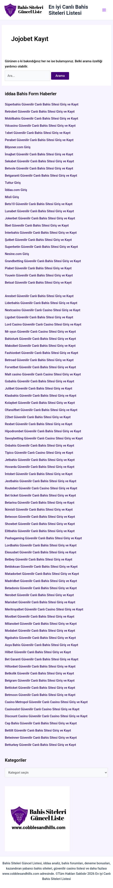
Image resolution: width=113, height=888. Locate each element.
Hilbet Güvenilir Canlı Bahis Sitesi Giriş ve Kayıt (38, 652)
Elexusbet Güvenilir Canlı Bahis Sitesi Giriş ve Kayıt (40, 552)
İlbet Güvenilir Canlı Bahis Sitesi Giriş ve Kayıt (37, 225)
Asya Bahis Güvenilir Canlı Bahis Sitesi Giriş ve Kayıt (41, 645)
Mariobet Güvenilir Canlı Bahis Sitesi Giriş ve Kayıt (40, 602)
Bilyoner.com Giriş (17, 147)
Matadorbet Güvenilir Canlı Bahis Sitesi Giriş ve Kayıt (42, 574)
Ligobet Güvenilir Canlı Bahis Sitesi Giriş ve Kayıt (39, 317)
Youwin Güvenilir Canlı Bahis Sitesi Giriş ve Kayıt (39, 275)
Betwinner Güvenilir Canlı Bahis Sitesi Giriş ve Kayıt (41, 738)
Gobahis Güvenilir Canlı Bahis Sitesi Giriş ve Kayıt (39, 381)
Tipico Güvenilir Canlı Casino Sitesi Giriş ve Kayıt (39, 453)
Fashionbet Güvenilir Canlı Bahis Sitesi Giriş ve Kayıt (41, 353)
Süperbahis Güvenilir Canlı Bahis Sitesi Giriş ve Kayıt (41, 104)
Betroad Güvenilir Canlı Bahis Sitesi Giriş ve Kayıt (39, 360)
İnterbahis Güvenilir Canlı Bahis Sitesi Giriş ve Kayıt (41, 233)
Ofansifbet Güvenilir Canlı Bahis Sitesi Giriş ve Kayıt (41, 410)
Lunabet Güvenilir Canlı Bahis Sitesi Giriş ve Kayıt (39, 211)
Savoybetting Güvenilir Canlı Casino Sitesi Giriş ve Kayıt (44, 438)
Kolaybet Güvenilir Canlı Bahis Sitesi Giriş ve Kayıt (40, 403)
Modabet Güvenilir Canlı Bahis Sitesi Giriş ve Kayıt (40, 631)
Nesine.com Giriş (17, 254)
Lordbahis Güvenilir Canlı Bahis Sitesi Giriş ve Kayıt (40, 545)
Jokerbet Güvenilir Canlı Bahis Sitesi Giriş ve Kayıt (40, 218)
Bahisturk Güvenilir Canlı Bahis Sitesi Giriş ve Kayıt (40, 339)
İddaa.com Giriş (16, 190)
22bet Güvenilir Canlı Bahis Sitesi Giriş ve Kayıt (38, 417)
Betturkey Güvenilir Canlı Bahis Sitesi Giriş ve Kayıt (40, 745)
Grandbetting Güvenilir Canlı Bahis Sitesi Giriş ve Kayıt (43, 261)
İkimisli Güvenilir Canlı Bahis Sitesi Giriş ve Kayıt (39, 509)
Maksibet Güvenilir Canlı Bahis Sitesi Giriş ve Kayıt (40, 346)
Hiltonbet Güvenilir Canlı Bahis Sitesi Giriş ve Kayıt (40, 666)
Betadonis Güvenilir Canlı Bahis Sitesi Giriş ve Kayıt (41, 588)
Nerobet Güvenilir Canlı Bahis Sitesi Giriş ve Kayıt (39, 595)
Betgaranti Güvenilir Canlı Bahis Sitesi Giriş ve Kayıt (41, 176)
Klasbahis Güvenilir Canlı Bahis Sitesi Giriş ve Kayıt (40, 396)
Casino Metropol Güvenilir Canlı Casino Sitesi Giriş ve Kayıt (46, 702)
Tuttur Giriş (13, 183)
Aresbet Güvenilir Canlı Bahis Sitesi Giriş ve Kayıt (54, 296)
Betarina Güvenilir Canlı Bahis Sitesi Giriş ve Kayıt (39, 503)
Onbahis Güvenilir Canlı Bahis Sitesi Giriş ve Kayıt (39, 445)
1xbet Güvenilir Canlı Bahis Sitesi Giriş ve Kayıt (37, 133)
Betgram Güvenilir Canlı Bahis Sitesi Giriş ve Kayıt (39, 680)
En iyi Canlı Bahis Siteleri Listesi (68, 10)
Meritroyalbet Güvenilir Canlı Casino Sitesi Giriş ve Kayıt (44, 609)
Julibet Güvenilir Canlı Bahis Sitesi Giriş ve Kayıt (38, 388)
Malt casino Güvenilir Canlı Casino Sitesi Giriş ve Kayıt (43, 374)
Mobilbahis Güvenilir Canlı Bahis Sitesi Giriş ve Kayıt (41, 118)
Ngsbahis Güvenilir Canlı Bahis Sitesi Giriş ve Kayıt (40, 638)
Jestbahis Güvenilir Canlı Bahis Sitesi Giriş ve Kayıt (40, 481)
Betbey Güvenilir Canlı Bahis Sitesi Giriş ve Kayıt (38, 559)
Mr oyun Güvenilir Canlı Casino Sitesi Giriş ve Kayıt (40, 332)
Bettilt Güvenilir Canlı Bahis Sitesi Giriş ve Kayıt (38, 730)
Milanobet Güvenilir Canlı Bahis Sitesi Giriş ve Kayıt (41, 624)
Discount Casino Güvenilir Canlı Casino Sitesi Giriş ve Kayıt (46, 716)
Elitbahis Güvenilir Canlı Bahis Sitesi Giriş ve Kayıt (39, 531)
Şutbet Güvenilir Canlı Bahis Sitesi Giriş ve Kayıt (38, 240)
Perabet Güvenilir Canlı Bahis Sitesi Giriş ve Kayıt (39, 140)
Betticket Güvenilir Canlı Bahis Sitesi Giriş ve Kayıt (40, 688)
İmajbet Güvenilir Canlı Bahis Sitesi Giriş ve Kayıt (39, 154)
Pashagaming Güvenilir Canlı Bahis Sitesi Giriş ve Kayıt (43, 538)
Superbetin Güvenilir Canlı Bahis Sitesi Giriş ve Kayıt (41, 247)
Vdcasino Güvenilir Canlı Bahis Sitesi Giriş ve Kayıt (40, 126)
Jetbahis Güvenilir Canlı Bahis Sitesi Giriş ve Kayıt (39, 460)
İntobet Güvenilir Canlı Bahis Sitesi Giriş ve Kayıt (38, 474)
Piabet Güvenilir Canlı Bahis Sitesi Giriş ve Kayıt (38, 268)
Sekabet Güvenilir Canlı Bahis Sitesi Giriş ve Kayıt (39, 161)
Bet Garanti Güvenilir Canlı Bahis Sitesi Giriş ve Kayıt (41, 659)
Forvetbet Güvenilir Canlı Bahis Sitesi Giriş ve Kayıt (40, 367)
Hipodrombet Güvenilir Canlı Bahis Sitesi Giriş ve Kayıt (43, 431)
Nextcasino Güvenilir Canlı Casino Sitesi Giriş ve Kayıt (42, 310)
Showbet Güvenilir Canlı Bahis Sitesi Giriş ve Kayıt (40, 524)
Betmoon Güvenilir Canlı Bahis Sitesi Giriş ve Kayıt (40, 695)
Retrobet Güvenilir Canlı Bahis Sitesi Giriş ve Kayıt (39, 111)
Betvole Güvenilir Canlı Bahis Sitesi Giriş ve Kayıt (39, 168)
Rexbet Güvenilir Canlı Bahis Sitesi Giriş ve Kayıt (38, 424)
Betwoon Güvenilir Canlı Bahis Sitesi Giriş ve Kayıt (40, 517)
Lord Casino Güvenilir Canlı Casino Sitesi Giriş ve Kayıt (43, 324)
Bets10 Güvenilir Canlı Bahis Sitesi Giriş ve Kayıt (38, 204)
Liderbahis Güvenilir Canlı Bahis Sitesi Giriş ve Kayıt (41, 303)
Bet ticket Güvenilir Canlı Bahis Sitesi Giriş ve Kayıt (40, 495)
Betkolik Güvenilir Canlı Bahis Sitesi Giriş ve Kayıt (39, 673)
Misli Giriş (12, 197)
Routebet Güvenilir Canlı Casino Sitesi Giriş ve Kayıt (41, 488)
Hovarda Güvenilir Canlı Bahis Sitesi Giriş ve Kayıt (39, 467)
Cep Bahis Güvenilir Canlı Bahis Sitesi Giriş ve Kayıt (41, 723)
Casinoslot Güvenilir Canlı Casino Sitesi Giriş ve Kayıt (42, 709)
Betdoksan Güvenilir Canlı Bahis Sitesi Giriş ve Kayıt (41, 567)
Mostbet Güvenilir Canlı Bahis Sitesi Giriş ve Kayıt (39, 616)
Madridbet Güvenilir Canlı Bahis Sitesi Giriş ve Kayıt (41, 581)
